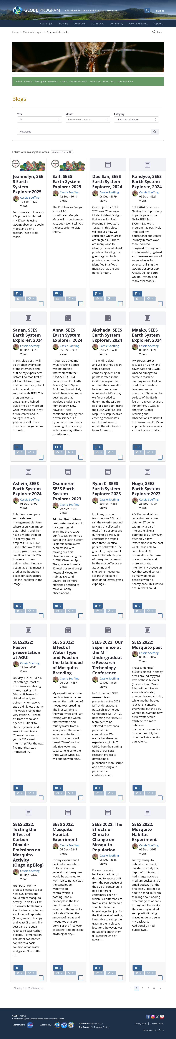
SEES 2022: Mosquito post (147, 644)
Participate (40, 81)
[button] (158, 32)
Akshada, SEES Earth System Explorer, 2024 (107, 335)
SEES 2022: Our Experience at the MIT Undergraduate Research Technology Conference (107, 657)
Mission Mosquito (33, 32)
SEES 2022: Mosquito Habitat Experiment (65, 831)
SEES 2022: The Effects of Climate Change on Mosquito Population (107, 837)
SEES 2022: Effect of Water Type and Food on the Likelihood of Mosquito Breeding (68, 657)
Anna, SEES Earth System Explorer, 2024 (67, 335)
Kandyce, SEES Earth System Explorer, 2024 (147, 181)
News (105, 81)
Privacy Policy (140, 1023)
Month (69, 114)
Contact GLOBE (157, 1023)
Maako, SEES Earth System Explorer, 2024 (147, 335)
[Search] (84, 132)
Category (119, 114)
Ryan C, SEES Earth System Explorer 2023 (106, 488)
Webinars (53, 81)
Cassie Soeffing (30, 197)
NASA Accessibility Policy (153, 1030)
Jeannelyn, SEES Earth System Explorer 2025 (28, 183)
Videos (63, 81)
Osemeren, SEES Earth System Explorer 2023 (67, 491)
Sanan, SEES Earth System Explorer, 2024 (28, 335)
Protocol (28, 81)
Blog (113, 81)
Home (15, 32)
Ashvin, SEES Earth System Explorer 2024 (27, 488)
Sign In (160, 10)
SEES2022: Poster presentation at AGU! (26, 649)
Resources (95, 81)
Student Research (78, 81)
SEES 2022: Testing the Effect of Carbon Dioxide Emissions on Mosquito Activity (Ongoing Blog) (28, 844)
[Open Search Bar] (147, 10)
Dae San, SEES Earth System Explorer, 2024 (107, 181)
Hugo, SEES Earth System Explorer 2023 (146, 488)
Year (19, 114)
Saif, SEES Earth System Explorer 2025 (67, 181)
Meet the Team (125, 81)
